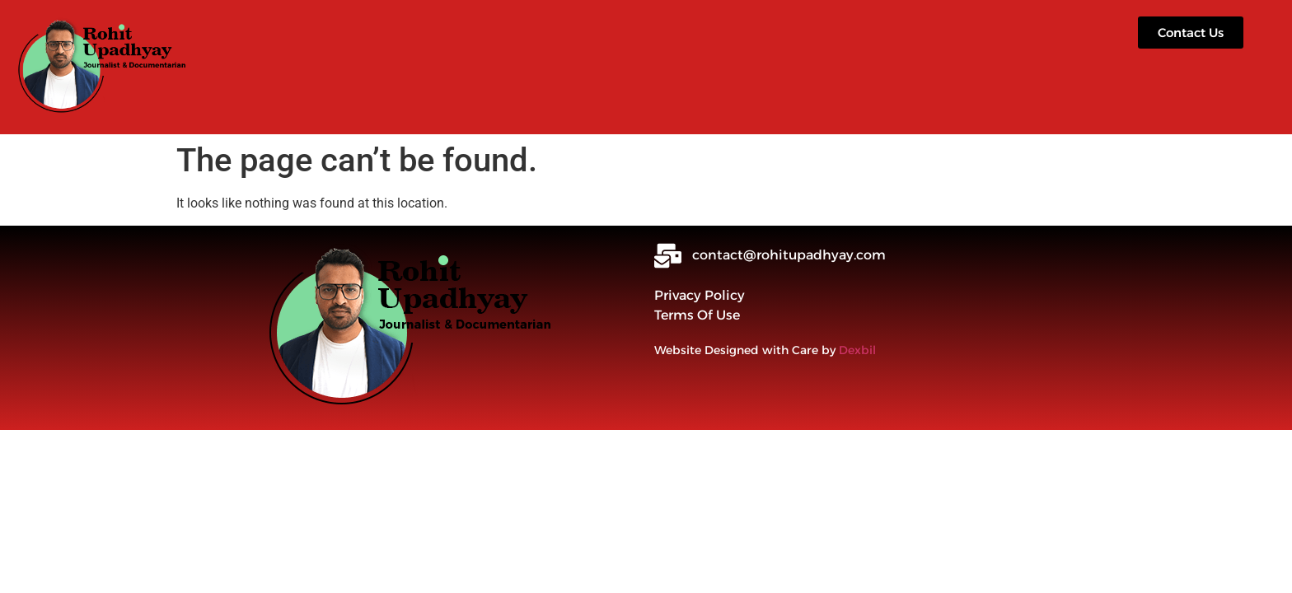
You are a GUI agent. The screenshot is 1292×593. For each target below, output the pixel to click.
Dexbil (857, 350)
